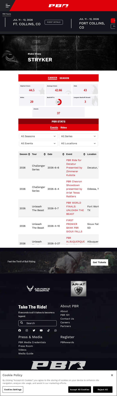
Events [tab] (54, 127)
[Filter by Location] (78, 143)
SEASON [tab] (64, 77)
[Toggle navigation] (8, 5)
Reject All (103, 392)
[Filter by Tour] (78, 136)
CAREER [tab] (52, 77)
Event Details (53, 22)
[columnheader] (24, 154)
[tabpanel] (58, 101)
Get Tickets (99, 262)
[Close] (112, 378)
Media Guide (25, 353)
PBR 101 (64, 314)
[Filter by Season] (38, 136)
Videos (22, 349)
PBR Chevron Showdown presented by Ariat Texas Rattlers (74, 189)
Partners (65, 326)
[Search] (40, 323)
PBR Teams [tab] (6, 14)
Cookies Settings (12, 392)
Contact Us (67, 318)
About (64, 311)
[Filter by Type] (38, 143)
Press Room (25, 346)
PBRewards (67, 342)
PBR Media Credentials (32, 342)
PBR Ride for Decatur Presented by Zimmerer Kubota (74, 168)
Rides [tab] (64, 127)
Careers (65, 322)
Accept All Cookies (79, 392)
